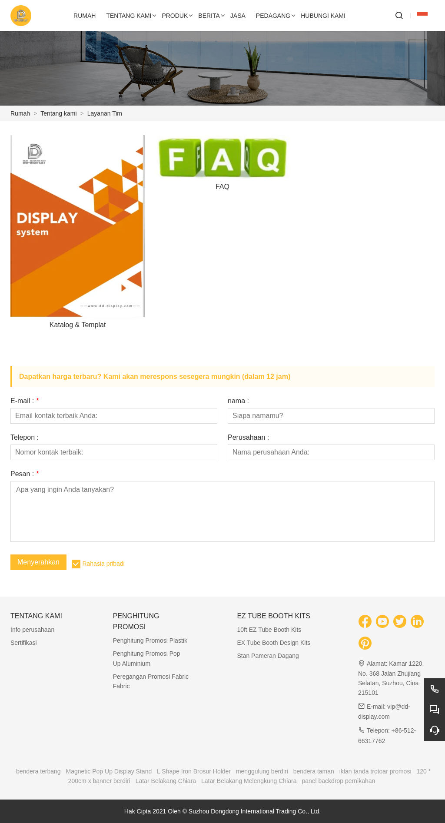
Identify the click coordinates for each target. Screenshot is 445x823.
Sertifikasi (23, 642)
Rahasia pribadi (103, 563)
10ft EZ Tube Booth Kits (269, 629)
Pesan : (24, 474)
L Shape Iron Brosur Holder (194, 771)
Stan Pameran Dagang (268, 655)
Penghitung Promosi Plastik (150, 640)
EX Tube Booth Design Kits (273, 642)
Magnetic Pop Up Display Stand (109, 771)
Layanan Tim (104, 113)
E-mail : (24, 401)
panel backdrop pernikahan (338, 780)
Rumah (20, 113)
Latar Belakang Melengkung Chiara (248, 780)
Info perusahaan (32, 629)
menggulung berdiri (262, 771)
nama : (238, 401)
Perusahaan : (248, 437)
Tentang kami (58, 113)
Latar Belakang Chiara (166, 780)
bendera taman (313, 771)
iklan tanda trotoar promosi (375, 771)
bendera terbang (38, 771)
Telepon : (24, 437)
